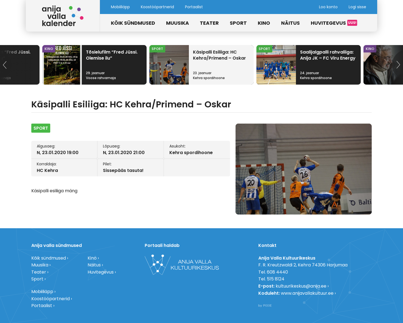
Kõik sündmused (133, 23)
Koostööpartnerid (157, 7)
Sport (238, 23)
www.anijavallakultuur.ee (307, 293)
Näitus (290, 23)
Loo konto (328, 7)
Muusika (177, 23)
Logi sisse (357, 7)
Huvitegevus (328, 23)
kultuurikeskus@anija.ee (301, 286)
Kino (264, 23)
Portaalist (194, 7)
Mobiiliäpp (120, 7)
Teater (209, 23)
